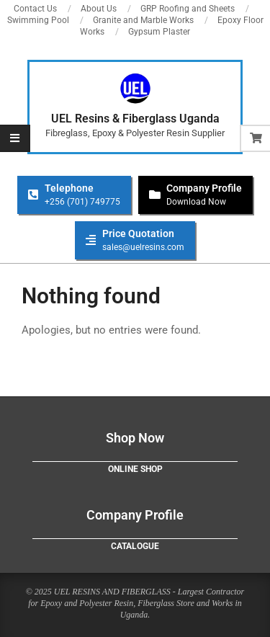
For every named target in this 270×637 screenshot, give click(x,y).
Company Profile (135, 514)
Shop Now (135, 437)
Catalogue (135, 546)
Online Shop (135, 469)
